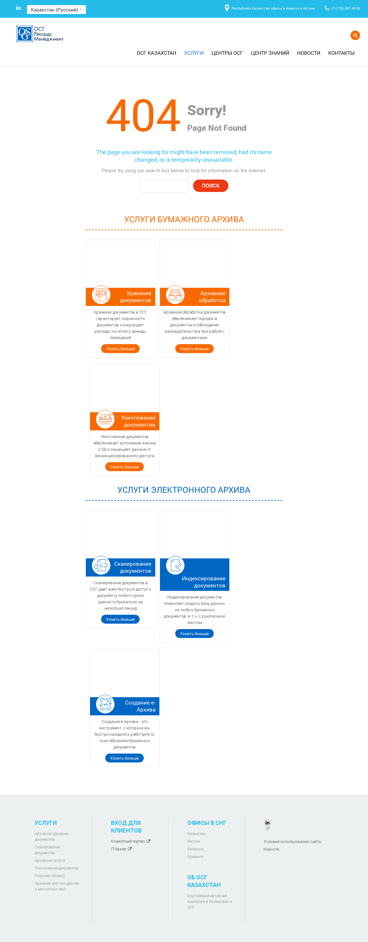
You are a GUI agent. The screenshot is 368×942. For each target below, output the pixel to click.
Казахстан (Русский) (56, 9)
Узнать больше (120, 348)
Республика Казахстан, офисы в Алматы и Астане (273, 8)
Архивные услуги (50, 860)
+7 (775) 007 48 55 (345, 8)
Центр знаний (270, 52)
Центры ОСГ (227, 52)
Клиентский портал (128, 841)
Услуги (194, 52)
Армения (195, 856)
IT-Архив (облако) (50, 876)
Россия (193, 841)
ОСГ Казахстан (156, 52)
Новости (308, 52)
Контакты (341, 52)
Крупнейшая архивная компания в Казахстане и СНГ (209, 902)
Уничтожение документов (57, 868)
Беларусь (195, 849)
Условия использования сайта (292, 841)
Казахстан (196, 834)
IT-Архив (118, 849)
